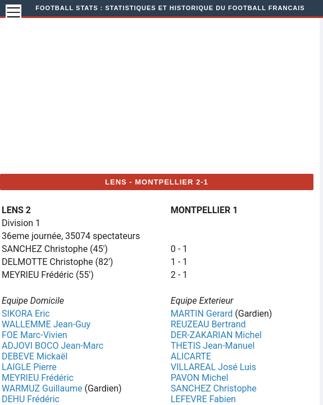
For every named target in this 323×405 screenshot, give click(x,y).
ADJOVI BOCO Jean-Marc (52, 345)
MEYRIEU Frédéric (38, 377)
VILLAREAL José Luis (213, 367)
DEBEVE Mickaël (34, 356)
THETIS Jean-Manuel (213, 345)
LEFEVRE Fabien (203, 399)
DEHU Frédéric (31, 399)
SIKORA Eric (26, 313)
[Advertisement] (172, 94)
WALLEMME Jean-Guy (46, 324)
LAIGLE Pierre (29, 367)
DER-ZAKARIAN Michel (216, 335)
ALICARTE (191, 356)
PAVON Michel (200, 377)
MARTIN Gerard (202, 313)
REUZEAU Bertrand (208, 324)
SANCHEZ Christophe (214, 388)
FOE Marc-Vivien (34, 335)
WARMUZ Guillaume (42, 388)
